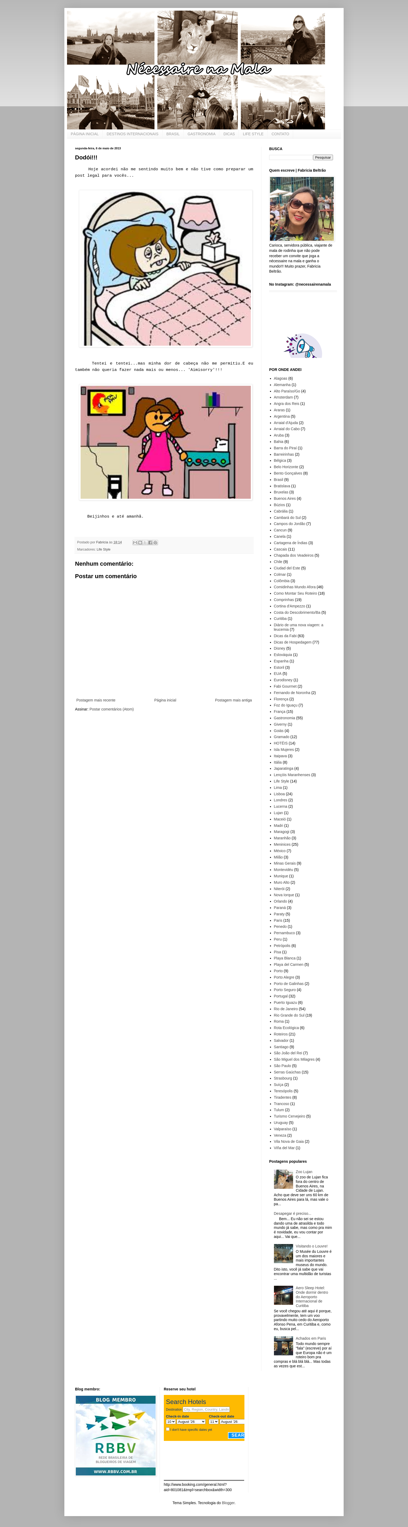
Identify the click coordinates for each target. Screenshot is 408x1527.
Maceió (280, 819)
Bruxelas (281, 492)
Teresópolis (283, 1091)
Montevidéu (283, 870)
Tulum (279, 1110)
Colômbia (282, 581)
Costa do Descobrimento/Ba (297, 612)
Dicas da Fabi (285, 636)
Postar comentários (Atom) (111, 709)
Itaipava (280, 756)
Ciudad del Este (287, 568)
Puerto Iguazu (285, 1002)
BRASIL (173, 134)
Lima (278, 787)
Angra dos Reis (286, 403)
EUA (278, 673)
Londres (281, 800)
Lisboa (279, 794)
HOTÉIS (281, 743)
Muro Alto (282, 882)
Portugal (281, 996)
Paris (278, 920)
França (280, 711)
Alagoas (281, 378)
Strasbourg (283, 1078)
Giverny (280, 724)
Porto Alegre (284, 977)
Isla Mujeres (284, 749)
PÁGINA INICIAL (85, 134)
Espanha (281, 661)
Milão (278, 857)
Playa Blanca (285, 958)
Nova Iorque (284, 895)
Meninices (282, 844)
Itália (278, 762)
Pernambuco (284, 933)
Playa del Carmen (288, 964)
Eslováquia (283, 655)
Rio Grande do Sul (289, 1015)
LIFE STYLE (253, 134)
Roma (279, 1021)
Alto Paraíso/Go (287, 391)
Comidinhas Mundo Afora (295, 587)
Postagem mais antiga (233, 700)
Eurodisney (283, 680)
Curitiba (280, 618)
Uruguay (281, 1122)
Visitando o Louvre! (312, 1246)
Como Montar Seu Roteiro (295, 593)
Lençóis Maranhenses (292, 775)
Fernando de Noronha (292, 693)
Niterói (279, 889)
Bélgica (280, 460)
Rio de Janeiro (286, 1009)
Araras (279, 410)
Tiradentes (283, 1097)
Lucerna (281, 806)
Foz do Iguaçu (286, 705)
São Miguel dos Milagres (294, 1059)
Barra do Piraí (285, 448)
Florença (281, 699)
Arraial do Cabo (287, 429)
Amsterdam (283, 397)
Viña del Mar (284, 1148)
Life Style (104, 549)
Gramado (281, 737)
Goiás (279, 731)
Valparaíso (283, 1129)
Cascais (280, 549)
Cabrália (281, 511)
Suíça (279, 1084)
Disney (279, 648)
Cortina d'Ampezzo (289, 606)
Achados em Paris (311, 1338)
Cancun (280, 530)
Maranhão (282, 838)
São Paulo (282, 1066)
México (280, 851)
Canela (280, 536)
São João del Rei (288, 1053)
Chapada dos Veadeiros (294, 555)
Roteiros (281, 1034)
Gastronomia (284, 718)
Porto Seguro (285, 990)
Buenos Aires (285, 498)
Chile (278, 562)
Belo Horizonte (286, 467)
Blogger (228, 1503)
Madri (278, 825)
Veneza (280, 1135)
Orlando (280, 901)
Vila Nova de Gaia (289, 1141)
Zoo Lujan (304, 1172)
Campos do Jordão (289, 524)
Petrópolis (282, 946)
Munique (281, 876)
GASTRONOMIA (201, 134)
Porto (278, 971)
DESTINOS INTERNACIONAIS (132, 134)
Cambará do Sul (287, 517)
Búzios (279, 505)
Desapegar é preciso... (292, 1213)
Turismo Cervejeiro (289, 1116)
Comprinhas (284, 600)
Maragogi (281, 832)
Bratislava (282, 486)
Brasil (278, 479)
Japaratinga (283, 768)
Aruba (279, 435)
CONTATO (280, 134)
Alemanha (282, 385)
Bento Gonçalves (288, 473)
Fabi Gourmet (285, 686)
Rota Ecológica (286, 1028)
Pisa (277, 952)
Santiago (281, 1047)
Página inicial (165, 700)
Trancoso (281, 1104)
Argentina (282, 416)
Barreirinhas (284, 454)
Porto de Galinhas (289, 984)
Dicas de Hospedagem (293, 642)
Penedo (280, 926)
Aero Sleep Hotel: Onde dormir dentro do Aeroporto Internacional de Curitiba (312, 1297)
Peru (278, 939)
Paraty (279, 914)
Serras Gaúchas (287, 1072)
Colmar (280, 574)
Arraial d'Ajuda (286, 423)
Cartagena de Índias (290, 543)
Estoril (279, 667)
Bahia (279, 441)
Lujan (278, 813)
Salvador (281, 1040)
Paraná (280, 908)
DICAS (229, 134)
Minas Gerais (285, 863)
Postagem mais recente (95, 700)
